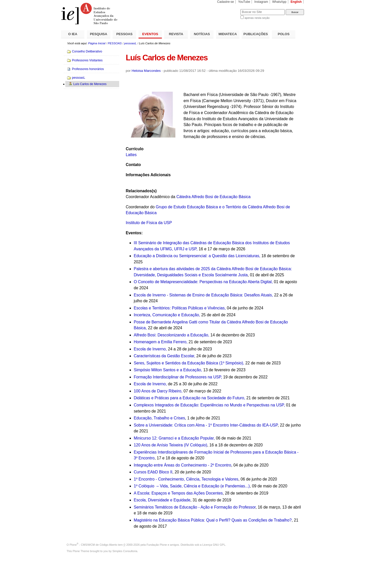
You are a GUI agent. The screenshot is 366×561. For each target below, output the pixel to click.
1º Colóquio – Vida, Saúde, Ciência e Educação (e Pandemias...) (192, 486)
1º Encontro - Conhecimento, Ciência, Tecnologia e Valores (186, 479)
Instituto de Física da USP (149, 223)
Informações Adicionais (148, 175)
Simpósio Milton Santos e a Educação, (168, 370)
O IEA (72, 34)
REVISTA (176, 34)
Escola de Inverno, (150, 349)
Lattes (131, 155)
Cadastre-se (225, 2)
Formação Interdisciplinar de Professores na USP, (178, 377)
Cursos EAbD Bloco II (153, 472)
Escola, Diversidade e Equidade (162, 500)
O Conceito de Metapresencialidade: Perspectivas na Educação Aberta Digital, (203, 282)
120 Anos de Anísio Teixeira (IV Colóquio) (170, 445)
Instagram (261, 2)
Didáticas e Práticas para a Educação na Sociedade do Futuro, (189, 398)
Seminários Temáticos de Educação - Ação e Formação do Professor (194, 507)
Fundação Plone (157, 544)
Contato (133, 164)
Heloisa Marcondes (146, 71)
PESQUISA (98, 34)
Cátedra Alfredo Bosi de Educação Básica (213, 197)
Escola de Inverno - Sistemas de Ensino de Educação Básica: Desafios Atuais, (203, 295)
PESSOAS (124, 34)
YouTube (244, 2)
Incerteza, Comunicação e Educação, (167, 315)
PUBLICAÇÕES (255, 34)
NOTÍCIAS (202, 34)
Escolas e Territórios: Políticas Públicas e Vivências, (180, 308)
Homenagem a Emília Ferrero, (160, 342)
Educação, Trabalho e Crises (159, 418)
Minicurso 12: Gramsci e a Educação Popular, (174, 438)
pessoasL (130, 43)
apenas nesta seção (257, 17)
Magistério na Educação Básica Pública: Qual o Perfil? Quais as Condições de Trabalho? (213, 520)
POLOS (283, 34)
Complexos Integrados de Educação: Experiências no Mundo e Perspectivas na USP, (209, 405)
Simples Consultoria (124, 551)
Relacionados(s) (141, 191)
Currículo (135, 149)
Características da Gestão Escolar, (164, 356)
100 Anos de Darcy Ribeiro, (158, 391)
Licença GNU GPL (213, 544)
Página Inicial (96, 43)
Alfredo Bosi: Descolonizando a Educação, (171, 335)
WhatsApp (279, 2)
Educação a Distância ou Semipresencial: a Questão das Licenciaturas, (197, 256)
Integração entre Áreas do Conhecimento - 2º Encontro (182, 465)
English (296, 2)
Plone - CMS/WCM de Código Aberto (93, 544)
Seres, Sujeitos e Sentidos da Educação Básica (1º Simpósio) (188, 363)
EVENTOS (150, 34)
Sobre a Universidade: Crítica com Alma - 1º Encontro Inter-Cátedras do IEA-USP (206, 425)
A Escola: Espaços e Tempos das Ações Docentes (178, 493)
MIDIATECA (228, 34)
